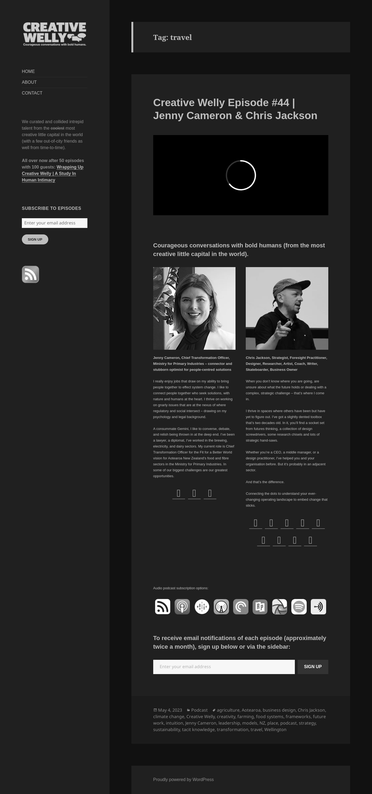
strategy (307, 723)
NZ (262, 723)
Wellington (275, 729)
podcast (288, 723)
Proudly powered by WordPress (183, 779)
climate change (168, 716)
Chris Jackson (311, 710)
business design (279, 710)
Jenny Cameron (200, 723)
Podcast (199, 710)
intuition (174, 723)
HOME (28, 71)
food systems (270, 716)
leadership (229, 723)
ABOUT (29, 82)
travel (256, 729)
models (249, 723)
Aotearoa (251, 710)
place (272, 723)
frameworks (298, 716)
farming (245, 716)
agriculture (228, 710)
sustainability (166, 729)
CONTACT (32, 93)
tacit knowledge (198, 729)
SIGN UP (35, 239)
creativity (226, 716)
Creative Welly (200, 716)
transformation (232, 729)
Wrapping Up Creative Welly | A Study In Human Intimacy (52, 173)
